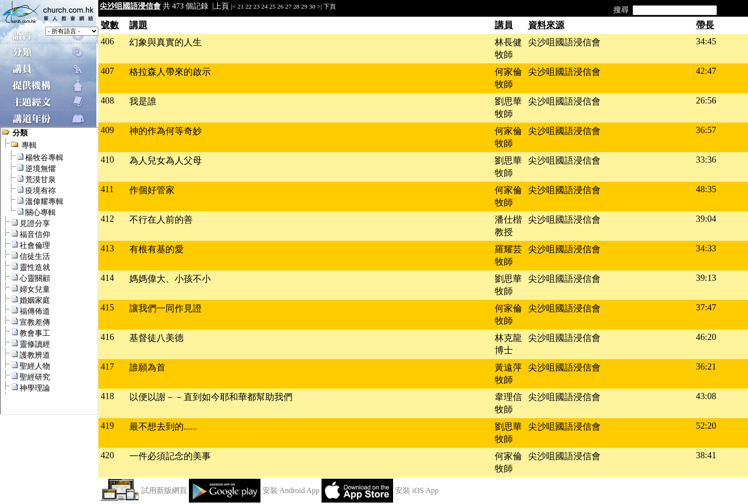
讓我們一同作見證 (165, 308)
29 (304, 6)
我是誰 (142, 101)
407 (107, 71)
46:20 (706, 337)
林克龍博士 (508, 344)
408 (107, 100)
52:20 (706, 426)
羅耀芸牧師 (508, 255)
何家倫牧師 (508, 78)
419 (107, 426)
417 (107, 366)
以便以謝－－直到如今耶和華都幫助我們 (210, 397)
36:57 (706, 130)
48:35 (706, 189)
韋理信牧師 (508, 403)
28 (296, 6)
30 (312, 6)
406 (107, 41)
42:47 (706, 71)
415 (107, 307)
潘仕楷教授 (508, 226)
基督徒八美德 (156, 338)
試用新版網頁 (164, 490)
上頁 (221, 6)
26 (280, 6)
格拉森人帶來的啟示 (170, 72)
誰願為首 (147, 367)
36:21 (706, 366)
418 (107, 396)
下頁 (329, 6)
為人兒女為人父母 (165, 160)
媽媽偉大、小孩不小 (170, 279)
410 (107, 159)
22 (248, 6)
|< (233, 6)
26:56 (706, 100)
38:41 (706, 455)
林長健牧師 (508, 48)
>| (319, 6)
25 (272, 6)
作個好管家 (152, 190)
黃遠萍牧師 (508, 373)
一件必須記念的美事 (170, 456)
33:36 (706, 159)
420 (107, 455)
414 (107, 278)
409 (107, 130)
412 (107, 219)
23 (256, 6)
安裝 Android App (291, 490)
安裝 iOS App (417, 490)
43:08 (706, 396)
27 (288, 6)
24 (264, 6)
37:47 (706, 307)
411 (107, 189)
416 (107, 337)
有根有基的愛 (156, 249)
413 (107, 248)
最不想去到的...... (163, 427)
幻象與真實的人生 (165, 42)
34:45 (706, 41)
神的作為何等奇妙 (165, 131)
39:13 (706, 278)
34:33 (706, 248)
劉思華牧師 (508, 107)
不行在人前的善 (161, 220)
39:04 (706, 219)
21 (241, 6)
